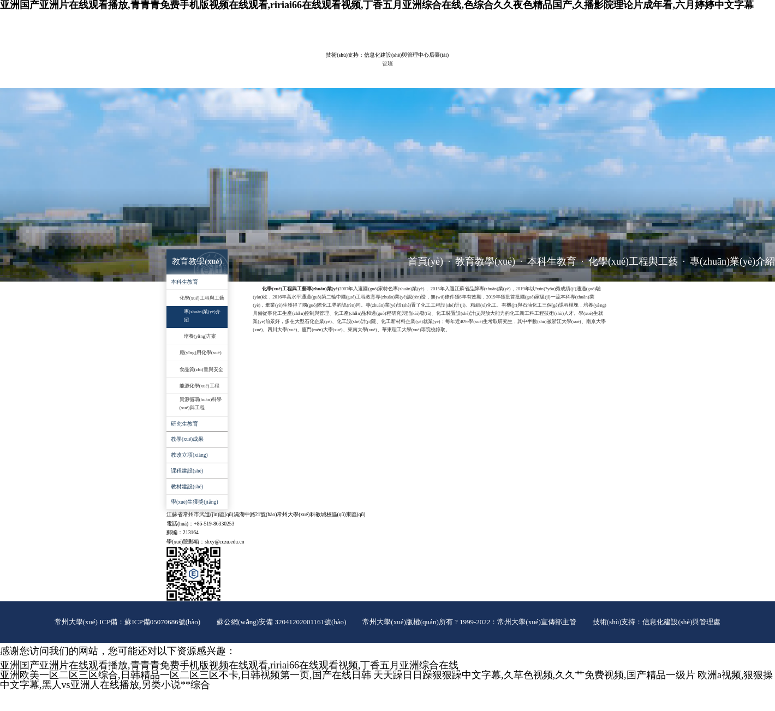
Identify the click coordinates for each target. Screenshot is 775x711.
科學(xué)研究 (335, 61)
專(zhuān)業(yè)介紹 (732, 261)
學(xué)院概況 (187, 61)
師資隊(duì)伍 (236, 61)
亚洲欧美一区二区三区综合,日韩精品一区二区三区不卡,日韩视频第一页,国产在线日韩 (185, 675)
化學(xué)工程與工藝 (633, 261)
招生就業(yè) (185, 79)
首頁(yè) (425, 261)
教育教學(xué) (285, 61)
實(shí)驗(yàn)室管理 (392, 61)
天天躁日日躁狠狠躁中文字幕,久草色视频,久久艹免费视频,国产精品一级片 (534, 675)
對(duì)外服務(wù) (238, 79)
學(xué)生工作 (546, 61)
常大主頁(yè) (534, 18)
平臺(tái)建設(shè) (455, 61)
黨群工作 (503, 61)
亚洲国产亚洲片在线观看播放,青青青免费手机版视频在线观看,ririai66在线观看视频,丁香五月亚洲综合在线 (229, 665)
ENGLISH (562, 18)
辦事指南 (287, 79)
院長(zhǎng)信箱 (594, 18)
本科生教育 (551, 261)
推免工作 (324, 79)
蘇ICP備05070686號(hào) (162, 622)
